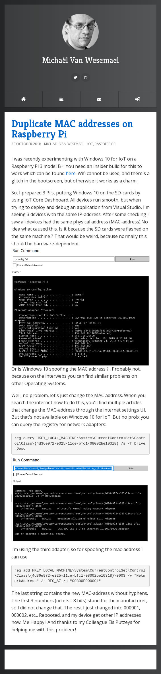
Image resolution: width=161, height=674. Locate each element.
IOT (90, 143)
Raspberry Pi (105, 143)
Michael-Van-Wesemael (64, 143)
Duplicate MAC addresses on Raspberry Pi (72, 128)
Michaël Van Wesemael (80, 39)
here (71, 173)
